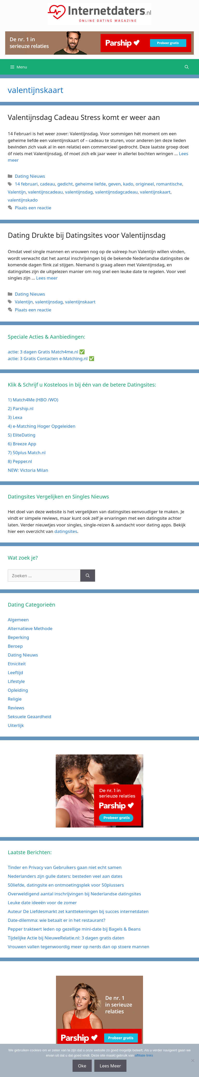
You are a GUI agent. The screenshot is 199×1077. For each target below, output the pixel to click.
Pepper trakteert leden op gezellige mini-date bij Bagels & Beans (74, 929)
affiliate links (144, 1055)
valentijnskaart (155, 192)
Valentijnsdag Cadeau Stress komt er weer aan (84, 117)
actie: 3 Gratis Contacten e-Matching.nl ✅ (51, 358)
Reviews (16, 708)
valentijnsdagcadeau (116, 192)
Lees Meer (110, 1066)
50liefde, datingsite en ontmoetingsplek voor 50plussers (66, 885)
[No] (192, 1060)
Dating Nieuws (30, 176)
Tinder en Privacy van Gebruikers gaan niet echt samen (65, 867)
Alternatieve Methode (30, 628)
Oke (82, 1066)
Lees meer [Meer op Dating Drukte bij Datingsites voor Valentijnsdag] (47, 278)
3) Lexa (15, 417)
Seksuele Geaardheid (29, 716)
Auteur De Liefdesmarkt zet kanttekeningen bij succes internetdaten (78, 911)
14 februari (26, 184)
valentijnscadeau (45, 192)
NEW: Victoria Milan (28, 470)
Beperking (18, 637)
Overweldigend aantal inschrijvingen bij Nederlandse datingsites (74, 894)
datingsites (65, 531)
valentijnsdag (79, 192)
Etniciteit (17, 664)
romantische (169, 184)
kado (128, 184)
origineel (145, 184)
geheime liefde (90, 184)
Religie (15, 699)
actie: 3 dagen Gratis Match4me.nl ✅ (46, 352)
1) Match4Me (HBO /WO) (33, 400)
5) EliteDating (21, 435)
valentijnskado (23, 200)
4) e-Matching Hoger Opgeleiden (41, 426)
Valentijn (17, 192)
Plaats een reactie (33, 208)
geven (114, 184)
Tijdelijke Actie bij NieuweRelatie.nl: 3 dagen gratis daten (66, 938)
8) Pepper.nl (20, 461)
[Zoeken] (87, 575)
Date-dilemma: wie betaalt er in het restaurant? (56, 920)
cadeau (47, 184)
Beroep (15, 646)
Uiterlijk (16, 725)
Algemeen (18, 620)
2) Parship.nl (20, 408)
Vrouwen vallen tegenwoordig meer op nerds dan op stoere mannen (78, 947)
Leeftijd (15, 672)
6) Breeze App (22, 444)
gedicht (65, 184)
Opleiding (18, 690)
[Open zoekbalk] (187, 67)
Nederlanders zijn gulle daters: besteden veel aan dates (65, 876)
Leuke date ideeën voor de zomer (42, 902)
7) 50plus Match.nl (27, 452)
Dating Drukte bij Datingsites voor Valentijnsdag (87, 235)
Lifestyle (16, 681)
